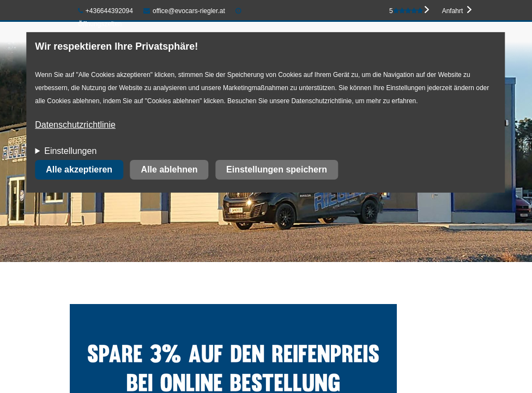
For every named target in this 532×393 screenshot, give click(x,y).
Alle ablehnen (169, 169)
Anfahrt (452, 11)
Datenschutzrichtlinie (75, 124)
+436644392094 (105, 11)
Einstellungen (70, 151)
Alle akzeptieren (79, 169)
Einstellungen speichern (276, 169)
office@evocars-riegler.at (184, 11)
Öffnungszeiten (100, 24)
